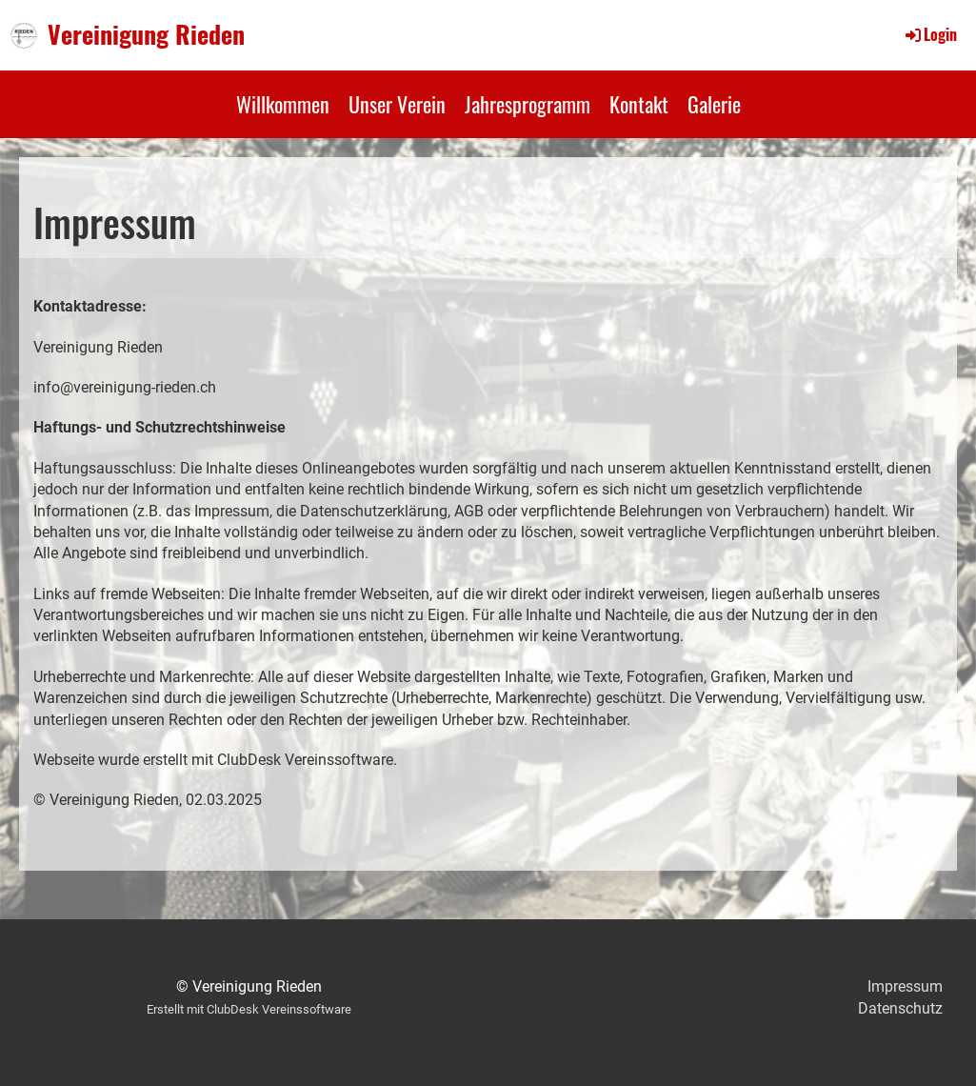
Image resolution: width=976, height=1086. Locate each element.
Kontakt (638, 104)
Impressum (905, 986)
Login (930, 34)
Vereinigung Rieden (146, 34)
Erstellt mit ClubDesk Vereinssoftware (249, 1009)
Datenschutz (900, 1008)
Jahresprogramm (527, 104)
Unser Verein (397, 104)
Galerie (714, 104)
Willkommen (282, 104)
